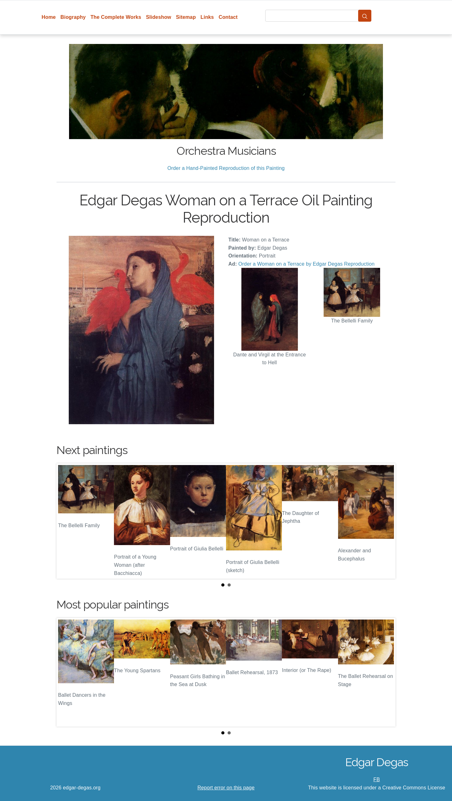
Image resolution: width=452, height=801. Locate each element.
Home (49, 17)
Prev (66, 521)
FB (377, 779)
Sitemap (186, 17)
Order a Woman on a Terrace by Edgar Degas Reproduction (306, 264)
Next (386, 521)
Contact (228, 17)
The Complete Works (115, 17)
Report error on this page (226, 787)
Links (207, 17)
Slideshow (158, 17)
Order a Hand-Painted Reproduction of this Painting (226, 168)
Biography (73, 17)
